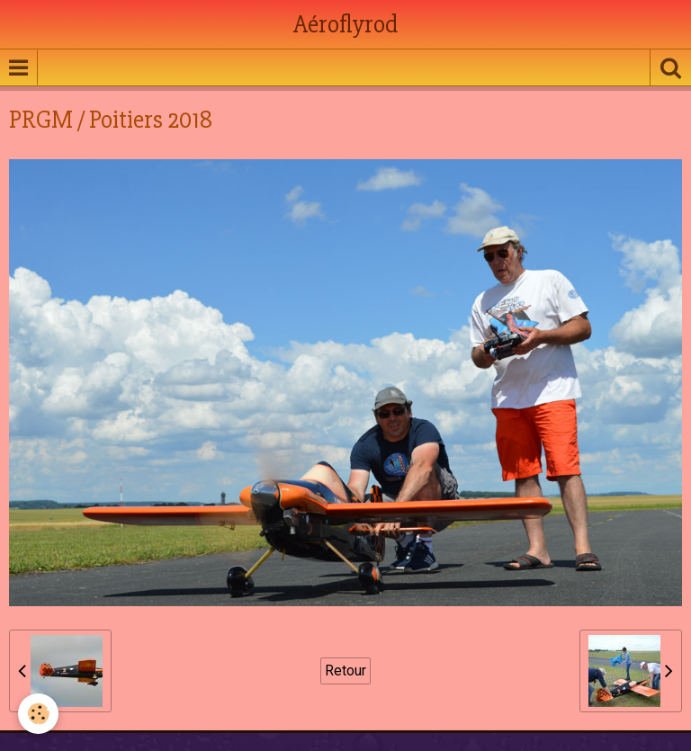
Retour (345, 670)
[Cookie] (38, 713)
